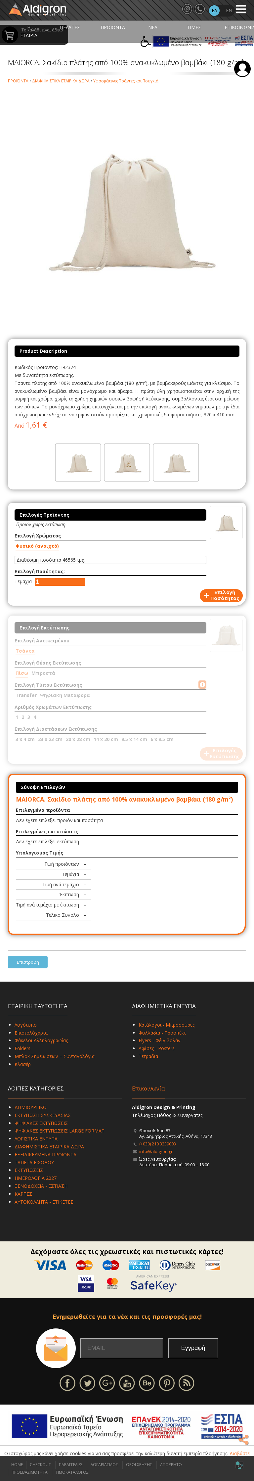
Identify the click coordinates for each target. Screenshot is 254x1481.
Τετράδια (148, 1056)
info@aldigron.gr (156, 1151)
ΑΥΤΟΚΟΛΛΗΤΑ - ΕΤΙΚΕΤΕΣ (44, 1202)
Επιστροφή (28, 962)
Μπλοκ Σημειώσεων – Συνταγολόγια (55, 1056)
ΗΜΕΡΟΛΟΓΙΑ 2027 (36, 1178)
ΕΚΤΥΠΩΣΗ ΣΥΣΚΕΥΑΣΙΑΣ (43, 1115)
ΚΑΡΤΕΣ (23, 1194)
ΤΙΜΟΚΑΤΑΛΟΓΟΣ (72, 1472)
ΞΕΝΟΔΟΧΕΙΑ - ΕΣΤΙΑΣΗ (41, 1186)
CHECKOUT (40, 1464)
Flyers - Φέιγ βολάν (160, 1040)
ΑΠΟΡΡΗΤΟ (171, 1464)
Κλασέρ (23, 1064)
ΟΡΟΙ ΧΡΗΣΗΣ (139, 1464)
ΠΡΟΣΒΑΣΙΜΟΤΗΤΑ (30, 1472)
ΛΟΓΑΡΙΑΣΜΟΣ (104, 1464)
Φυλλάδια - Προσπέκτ (162, 1033)
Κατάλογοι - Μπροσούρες (166, 1025)
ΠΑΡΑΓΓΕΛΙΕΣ (71, 1464)
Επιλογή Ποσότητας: (40, 571)
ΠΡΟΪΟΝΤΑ (113, 27)
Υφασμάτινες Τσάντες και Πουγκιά (125, 81)
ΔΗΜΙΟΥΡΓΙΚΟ (31, 1107)
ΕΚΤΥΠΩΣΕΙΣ (29, 1170)
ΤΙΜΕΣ (194, 27)
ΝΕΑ (152, 27)
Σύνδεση (242, 69)
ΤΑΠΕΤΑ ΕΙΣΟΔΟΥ (34, 1162)
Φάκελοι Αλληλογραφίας (41, 1040)
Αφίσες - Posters (157, 1048)
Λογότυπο (26, 1025)
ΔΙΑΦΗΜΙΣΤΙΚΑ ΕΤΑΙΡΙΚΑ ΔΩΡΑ (61, 81)
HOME (17, 1464)
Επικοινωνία (148, 1088)
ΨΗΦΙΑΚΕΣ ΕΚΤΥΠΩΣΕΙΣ (41, 1123)
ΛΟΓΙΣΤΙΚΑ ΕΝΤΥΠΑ (36, 1138)
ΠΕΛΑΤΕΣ (70, 27)
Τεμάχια (23, 581)
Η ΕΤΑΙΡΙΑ (28, 31)
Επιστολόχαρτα (31, 1033)
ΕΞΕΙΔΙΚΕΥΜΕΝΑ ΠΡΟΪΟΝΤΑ (45, 1154)
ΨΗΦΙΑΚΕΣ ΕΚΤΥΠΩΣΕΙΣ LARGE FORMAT (60, 1131)
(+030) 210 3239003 (157, 1144)
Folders (22, 1048)
